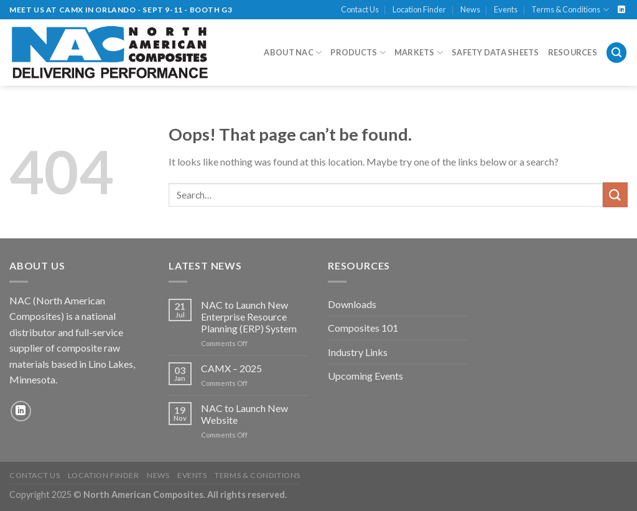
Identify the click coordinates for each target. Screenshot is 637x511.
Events (506, 9)
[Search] (616, 52)
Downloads (352, 304)
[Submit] (615, 194)
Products (358, 53)
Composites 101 (363, 328)
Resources (572, 52)
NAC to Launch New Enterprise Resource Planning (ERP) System (249, 316)
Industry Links (358, 352)
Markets (418, 53)
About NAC (293, 53)
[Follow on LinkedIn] (621, 10)
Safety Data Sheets (495, 52)
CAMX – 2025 (231, 368)
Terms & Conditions (569, 10)
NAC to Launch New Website (244, 414)
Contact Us (360, 9)
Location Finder (419, 9)
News (470, 9)
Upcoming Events (365, 376)
